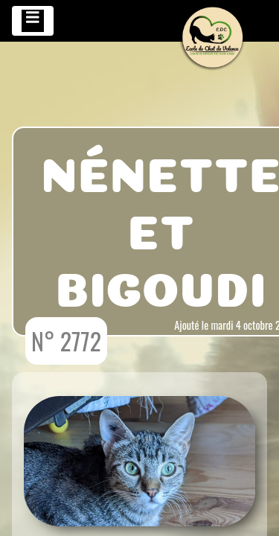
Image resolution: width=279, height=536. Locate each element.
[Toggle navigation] (33, 21)
